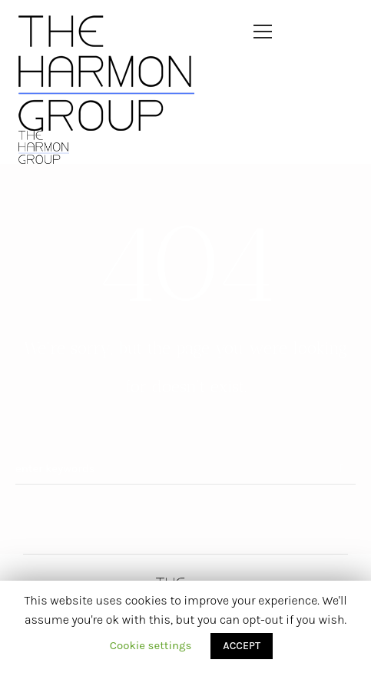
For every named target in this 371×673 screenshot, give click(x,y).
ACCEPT (241, 645)
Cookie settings (151, 645)
